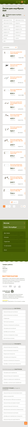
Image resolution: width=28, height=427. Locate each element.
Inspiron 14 (18, 26)
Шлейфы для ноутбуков (9, 331)
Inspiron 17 (18, 32)
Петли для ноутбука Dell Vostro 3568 (16, 90)
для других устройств (11, 389)
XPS (4, 41)
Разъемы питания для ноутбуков (11, 325)
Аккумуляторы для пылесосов (11, 406)
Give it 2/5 (4, 300)
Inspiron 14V (18, 29)
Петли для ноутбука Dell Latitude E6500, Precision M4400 (16, 103)
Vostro (17, 38)
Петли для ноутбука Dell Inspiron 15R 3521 (16, 53)
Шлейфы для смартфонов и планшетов (13, 416)
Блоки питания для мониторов (11, 412)
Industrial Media (8, 291)
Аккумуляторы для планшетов (11, 347)
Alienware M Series (20, 20)
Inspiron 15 (6, 32)
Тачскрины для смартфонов (10, 372)
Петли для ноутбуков (9, 321)
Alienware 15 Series (8, 20)
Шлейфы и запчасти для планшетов (12, 363)
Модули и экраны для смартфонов (12, 379)
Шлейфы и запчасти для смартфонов (12, 382)
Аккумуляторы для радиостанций (12, 402)
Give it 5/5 (8, 300)
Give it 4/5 (7, 300)
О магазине (7, 245)
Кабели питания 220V (9, 396)
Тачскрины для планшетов (10, 357)
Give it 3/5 (5, 300)
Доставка (7, 233)
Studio (5, 38)
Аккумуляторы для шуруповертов (12, 419)
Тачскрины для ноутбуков (10, 328)
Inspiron (17, 23)
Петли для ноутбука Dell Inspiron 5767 (16, 153)
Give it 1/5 (3, 300)
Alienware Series (7, 23)
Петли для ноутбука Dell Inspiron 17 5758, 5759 (16, 190)
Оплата (6, 237)
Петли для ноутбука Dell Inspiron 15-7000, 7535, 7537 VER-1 (16, 141)
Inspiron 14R (6, 29)
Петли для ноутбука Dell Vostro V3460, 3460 (16, 115)
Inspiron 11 (6, 26)
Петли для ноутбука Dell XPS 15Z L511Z (16, 78)
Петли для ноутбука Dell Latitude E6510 (16, 128)
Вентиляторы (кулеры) (9, 338)
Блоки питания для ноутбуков (11, 315)
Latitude (5, 35)
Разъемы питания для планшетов (12, 360)
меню (24, 2)
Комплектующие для (12, 308)
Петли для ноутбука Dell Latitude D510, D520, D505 (16, 165)
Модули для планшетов (9, 353)
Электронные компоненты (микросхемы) (13, 409)
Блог (5, 250)
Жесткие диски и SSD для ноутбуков (12, 399)
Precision (17, 35)
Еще (15, 202)
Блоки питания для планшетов (11, 350)
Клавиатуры (6, 318)
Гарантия (7, 241)
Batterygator (13, 276)
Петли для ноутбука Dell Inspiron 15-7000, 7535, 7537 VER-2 (16, 178)
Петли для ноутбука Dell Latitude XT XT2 (16, 65)
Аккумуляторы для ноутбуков (11, 311)
